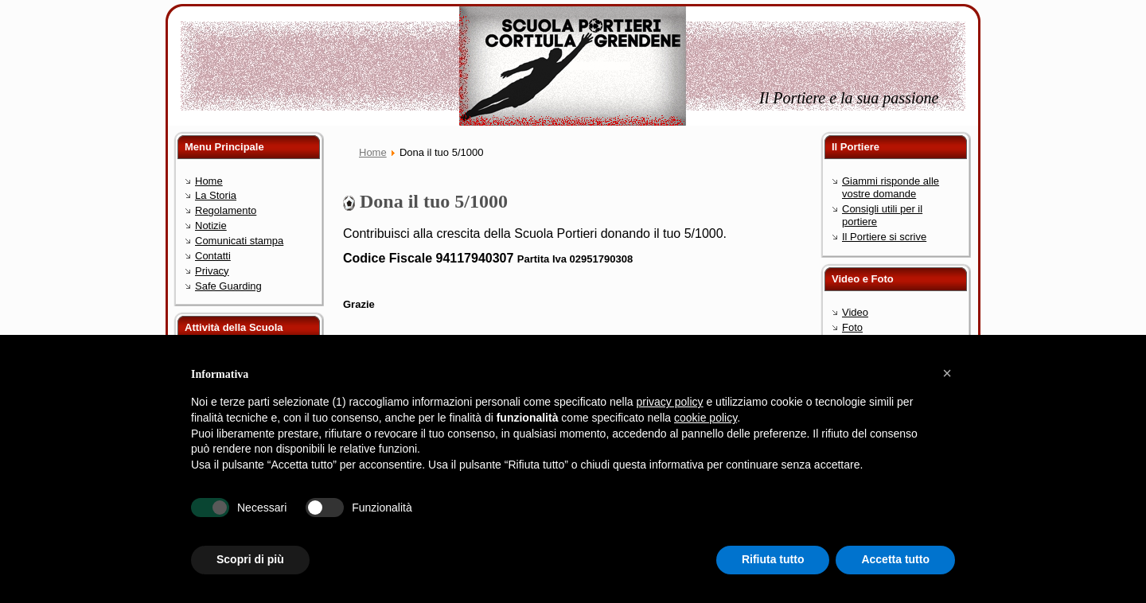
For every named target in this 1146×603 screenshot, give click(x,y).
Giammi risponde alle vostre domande (890, 187)
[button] (947, 373)
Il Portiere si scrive (884, 237)
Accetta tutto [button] (895, 559)
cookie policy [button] (705, 417)
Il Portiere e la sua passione (848, 98)
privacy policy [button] (670, 401)
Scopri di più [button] (250, 559)
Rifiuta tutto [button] (773, 559)
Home (373, 152)
